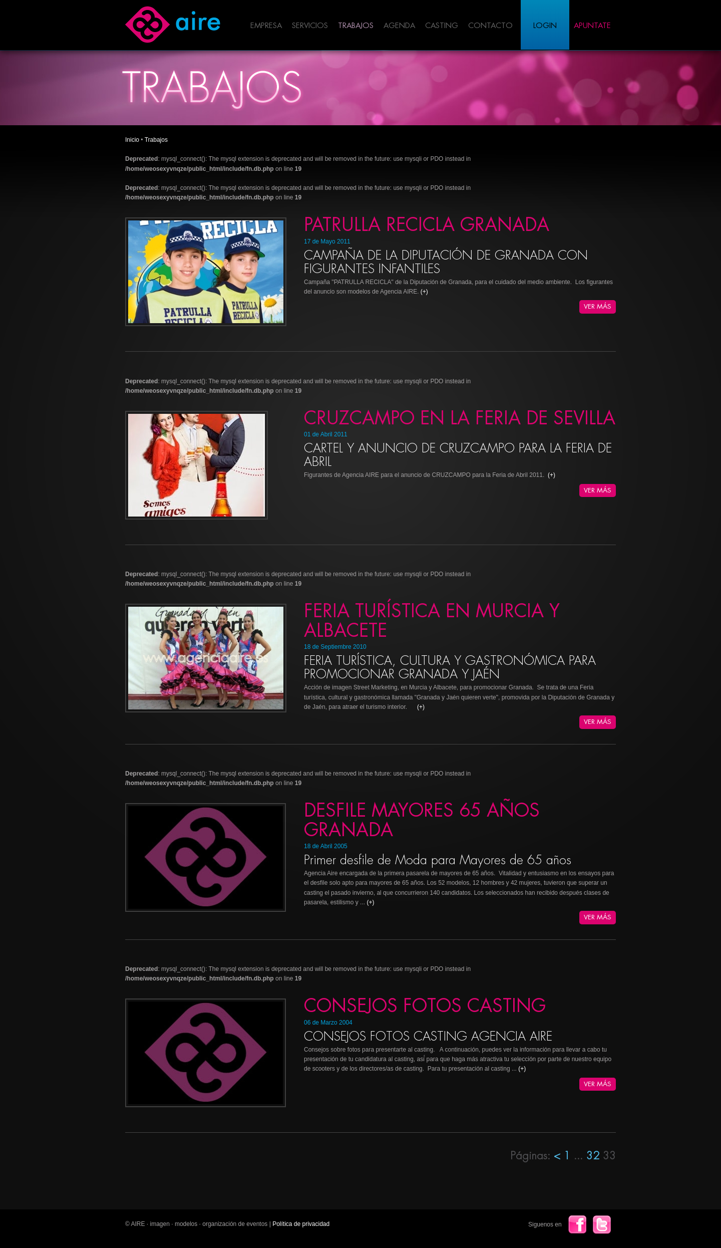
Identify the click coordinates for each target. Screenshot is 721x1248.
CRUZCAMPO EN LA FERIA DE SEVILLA (459, 418)
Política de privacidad (300, 1223)
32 (594, 1156)
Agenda (399, 26)
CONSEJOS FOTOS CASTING (425, 1006)
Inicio (132, 139)
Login (545, 26)
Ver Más (597, 306)
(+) (424, 291)
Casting (441, 26)
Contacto (490, 26)
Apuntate (592, 26)
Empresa (266, 26)
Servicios (310, 26)
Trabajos (356, 26)
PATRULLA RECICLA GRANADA (426, 225)
